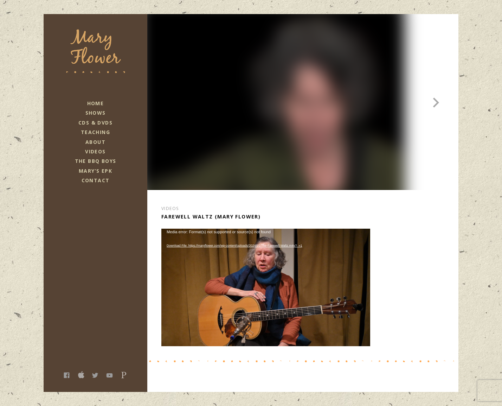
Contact (96, 180)
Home (95, 103)
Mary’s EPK (95, 170)
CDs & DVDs (95, 122)
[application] (265, 287)
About (95, 142)
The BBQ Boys (95, 161)
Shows (95, 112)
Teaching (95, 132)
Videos (95, 151)
